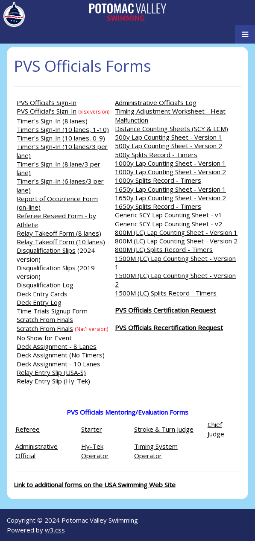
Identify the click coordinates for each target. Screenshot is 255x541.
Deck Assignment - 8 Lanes (57, 346)
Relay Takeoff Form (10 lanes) (61, 241)
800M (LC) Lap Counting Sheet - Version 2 (176, 241)
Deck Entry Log (39, 302)
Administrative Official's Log (155, 102)
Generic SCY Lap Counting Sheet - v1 (168, 215)
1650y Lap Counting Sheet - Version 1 (170, 189)
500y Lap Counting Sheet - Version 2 (168, 145)
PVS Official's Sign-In (46, 102)
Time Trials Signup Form (52, 311)
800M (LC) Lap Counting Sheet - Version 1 (176, 232)
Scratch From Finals (45, 319)
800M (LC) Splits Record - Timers (164, 249)
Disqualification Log (45, 285)
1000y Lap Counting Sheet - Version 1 (170, 163)
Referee (27, 429)
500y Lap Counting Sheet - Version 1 (168, 137)
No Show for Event (44, 337)
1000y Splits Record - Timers (158, 180)
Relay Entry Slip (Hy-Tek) (53, 381)
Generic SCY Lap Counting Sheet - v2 (168, 223)
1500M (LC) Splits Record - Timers (166, 293)
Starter (91, 429)
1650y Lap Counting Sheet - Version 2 (170, 197)
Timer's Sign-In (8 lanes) (52, 121)
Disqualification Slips (46, 250)
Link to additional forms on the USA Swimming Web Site (95, 484)
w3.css (55, 530)
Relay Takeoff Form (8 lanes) (59, 233)
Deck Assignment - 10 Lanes (58, 364)
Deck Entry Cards (42, 294)
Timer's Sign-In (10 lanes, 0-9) (61, 138)
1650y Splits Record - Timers (158, 206)
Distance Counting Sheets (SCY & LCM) (171, 128)
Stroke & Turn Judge (163, 429)
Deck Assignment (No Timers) (61, 355)
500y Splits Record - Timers (156, 154)
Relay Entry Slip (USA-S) (51, 372)
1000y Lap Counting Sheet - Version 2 (170, 171)
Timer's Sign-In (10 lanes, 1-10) (63, 129)
